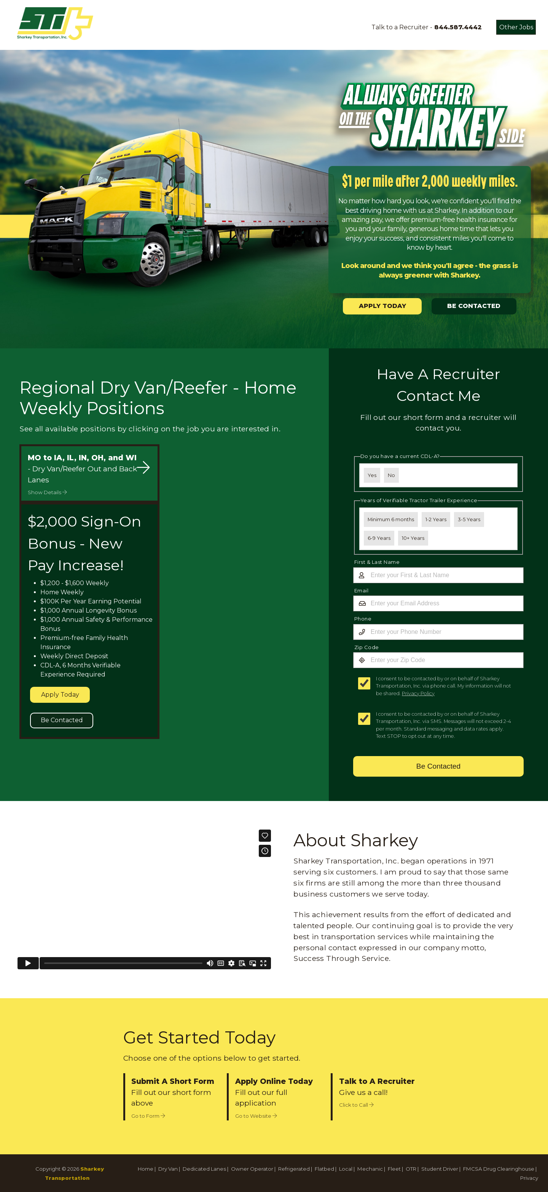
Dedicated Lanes (204, 1169)
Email (361, 590)
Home (145, 1169)
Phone (363, 619)
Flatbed (324, 1169)
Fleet (394, 1169)
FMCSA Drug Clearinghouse (498, 1169)
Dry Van (168, 1169)
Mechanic (370, 1169)
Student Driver (439, 1169)
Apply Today (60, 694)
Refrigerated (294, 1169)
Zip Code (366, 647)
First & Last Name (377, 562)
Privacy (529, 1178)
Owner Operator (252, 1169)
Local (345, 1169)
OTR (411, 1169)
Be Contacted (62, 720)
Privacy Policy (418, 693)
